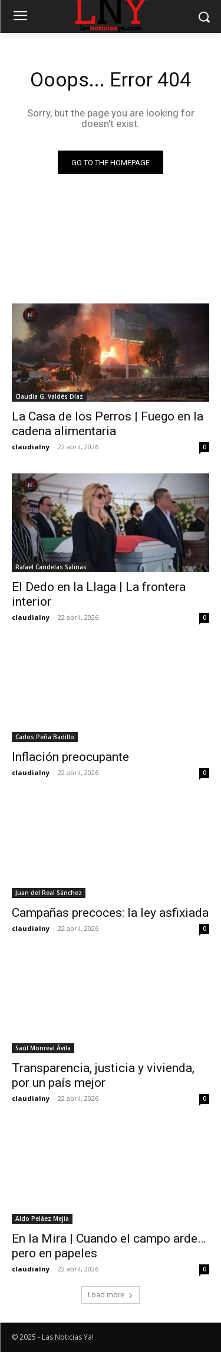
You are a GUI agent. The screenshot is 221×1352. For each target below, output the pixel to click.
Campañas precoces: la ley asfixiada (110, 913)
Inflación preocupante (70, 757)
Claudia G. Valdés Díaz (49, 396)
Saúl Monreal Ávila (43, 1048)
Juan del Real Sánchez (48, 893)
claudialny (31, 446)
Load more (110, 1295)
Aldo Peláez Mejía (42, 1218)
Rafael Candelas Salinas (51, 567)
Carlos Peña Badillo (44, 737)
